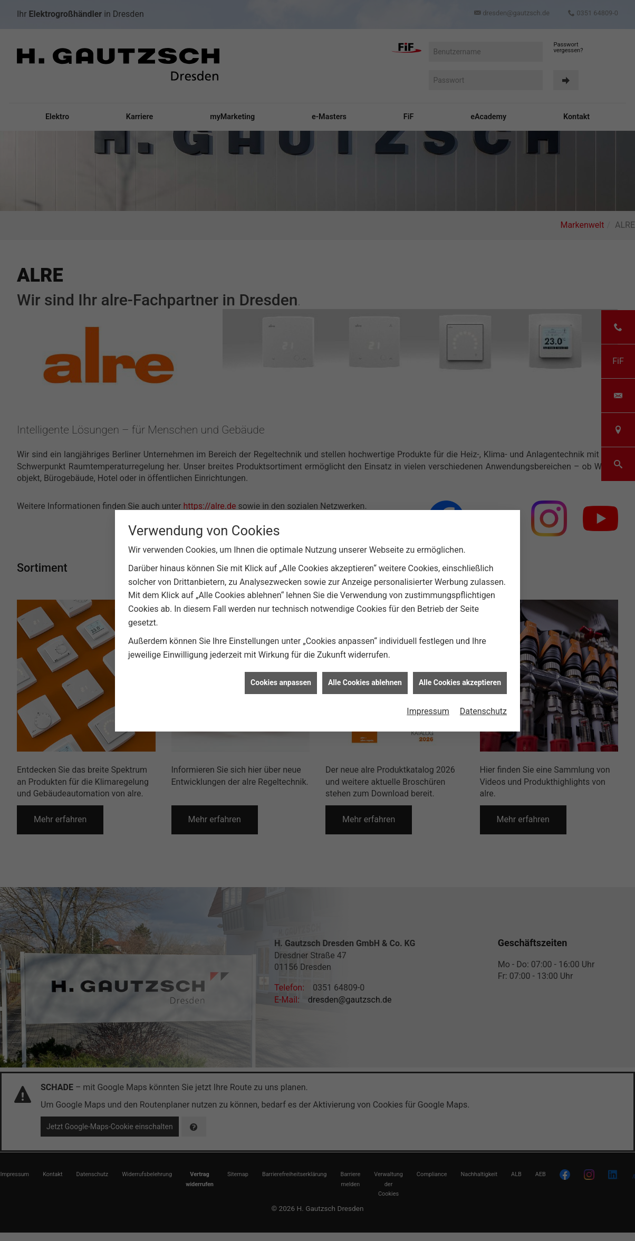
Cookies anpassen (281, 682)
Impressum (428, 711)
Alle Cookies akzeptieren (460, 682)
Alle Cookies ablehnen (365, 682)
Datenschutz (483, 711)
